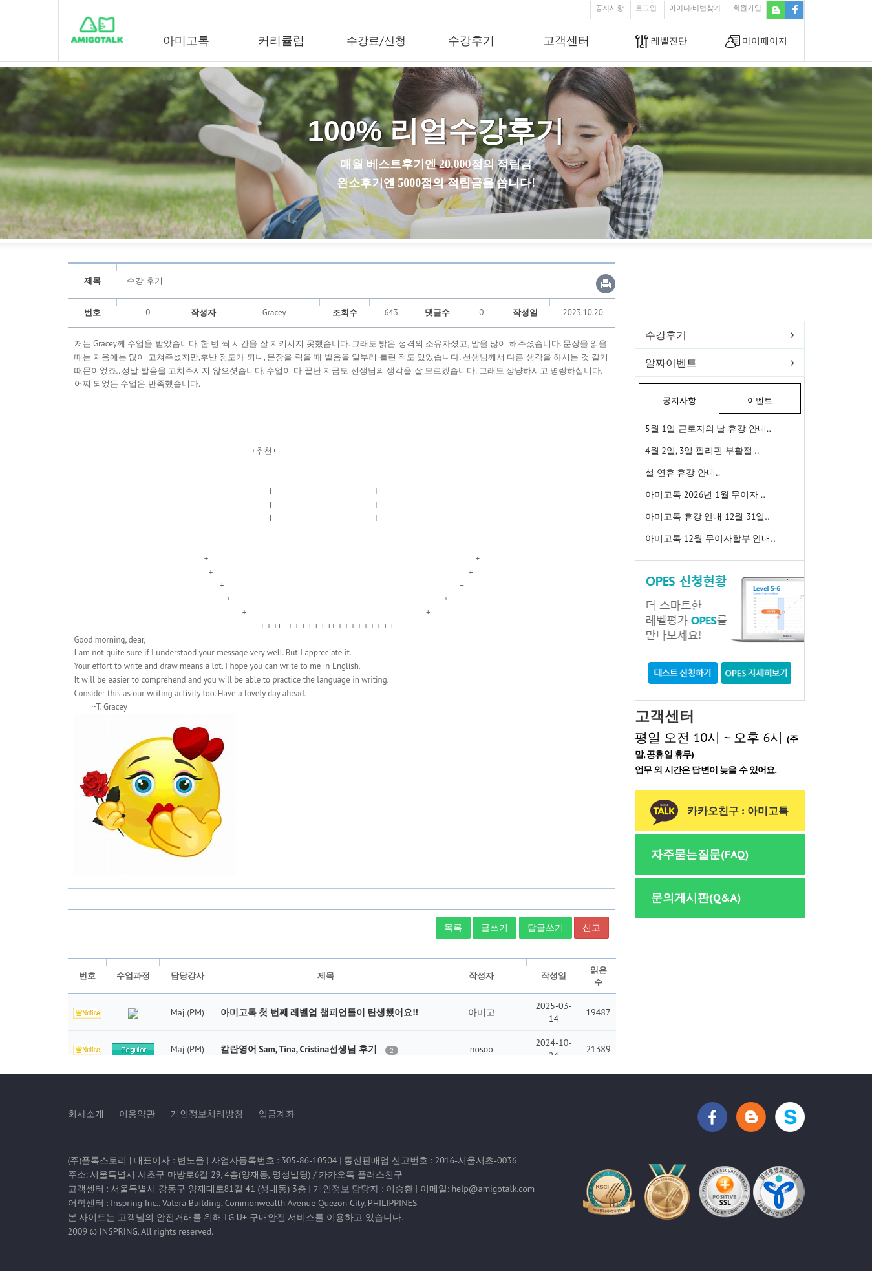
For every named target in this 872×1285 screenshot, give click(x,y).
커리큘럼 (281, 40)
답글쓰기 (545, 927)
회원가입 (747, 8)
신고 (591, 927)
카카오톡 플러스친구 (361, 1174)
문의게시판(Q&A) (696, 897)
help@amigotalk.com (493, 1189)
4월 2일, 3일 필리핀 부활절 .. (702, 450)
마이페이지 (756, 41)
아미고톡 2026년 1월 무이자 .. (705, 494)
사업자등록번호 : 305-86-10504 (274, 1160)
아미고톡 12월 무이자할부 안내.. (710, 538)
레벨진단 (661, 41)
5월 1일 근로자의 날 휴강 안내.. (708, 428)
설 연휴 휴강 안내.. (682, 472)
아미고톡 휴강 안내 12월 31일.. (707, 516)
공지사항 (609, 8)
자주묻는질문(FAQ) (700, 854)
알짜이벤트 (671, 362)
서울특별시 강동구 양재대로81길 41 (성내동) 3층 (208, 1189)
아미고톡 (186, 40)
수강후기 (471, 40)
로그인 (646, 8)
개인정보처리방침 (207, 1114)
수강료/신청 (375, 41)
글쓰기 (494, 927)
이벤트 (759, 400)
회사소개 (86, 1114)
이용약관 (137, 1114)
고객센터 (566, 40)
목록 (453, 927)
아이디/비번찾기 (695, 8)
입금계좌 (277, 1114)
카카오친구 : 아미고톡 (719, 810)
